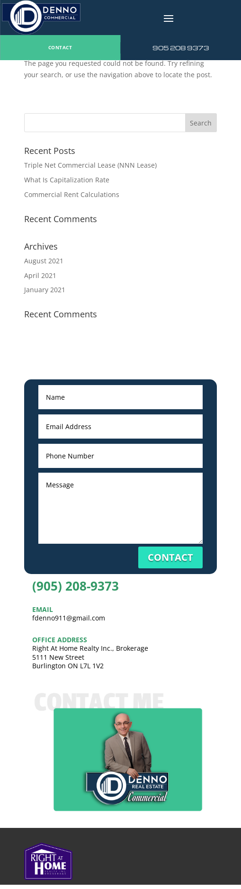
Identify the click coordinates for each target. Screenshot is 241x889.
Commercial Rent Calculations (71, 194)
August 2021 (43, 260)
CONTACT (60, 47)
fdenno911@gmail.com (68, 617)
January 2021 (44, 289)
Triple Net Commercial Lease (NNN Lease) (90, 165)
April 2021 (40, 275)
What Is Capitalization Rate (66, 179)
